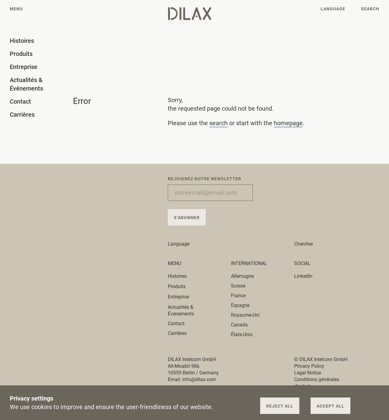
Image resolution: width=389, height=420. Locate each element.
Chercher (303, 244)
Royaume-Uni (245, 315)
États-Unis (242, 334)
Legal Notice (307, 373)
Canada (239, 325)
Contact (176, 323)
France (238, 295)
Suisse (238, 286)
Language (182, 244)
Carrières (177, 333)
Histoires (181, 276)
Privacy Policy (309, 366)
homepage (288, 123)
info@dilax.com (199, 379)
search (218, 123)
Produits (180, 286)
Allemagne (242, 276)
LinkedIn (303, 276)
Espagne (240, 305)
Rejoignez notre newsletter (204, 178)
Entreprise (182, 297)
